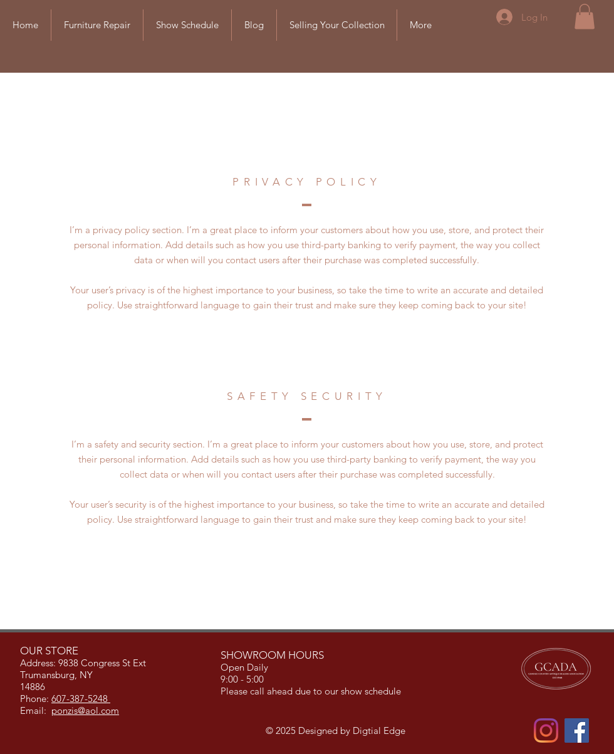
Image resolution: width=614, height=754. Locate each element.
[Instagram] (546, 730)
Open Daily (246, 667)
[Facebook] (577, 730)
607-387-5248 (80, 698)
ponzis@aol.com (85, 710)
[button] (584, 16)
